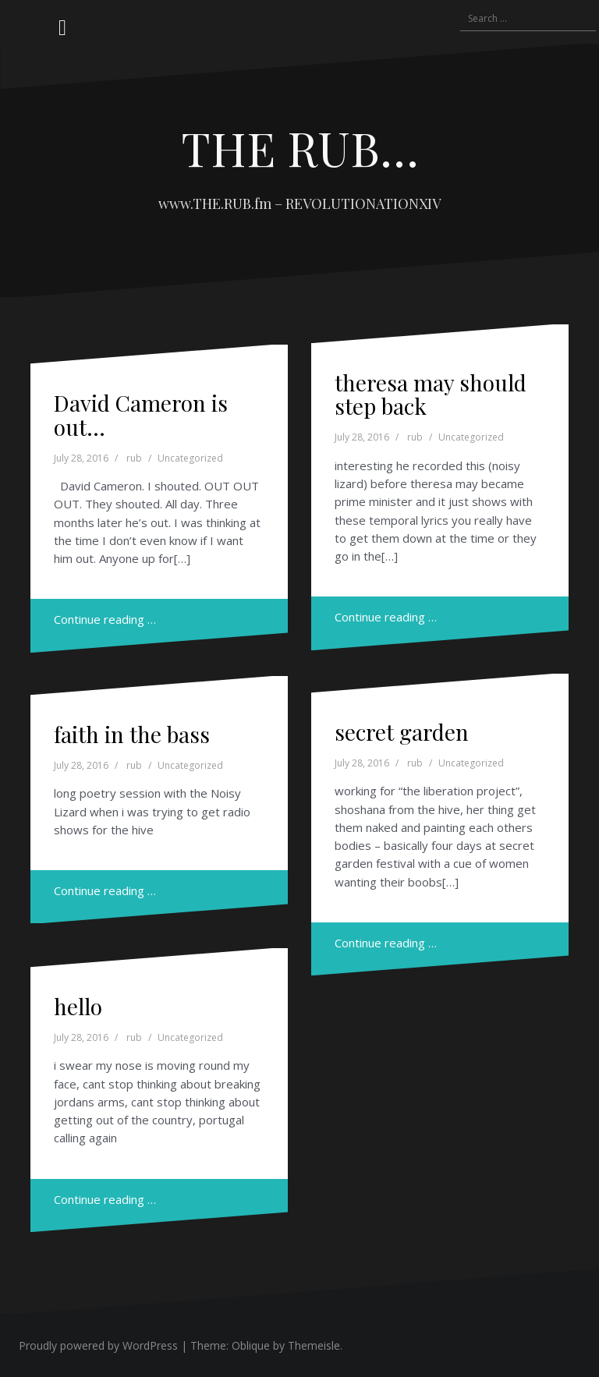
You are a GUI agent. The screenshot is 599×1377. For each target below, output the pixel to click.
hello (78, 1006)
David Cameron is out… (141, 414)
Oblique (251, 1345)
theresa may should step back (430, 394)
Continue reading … (105, 619)
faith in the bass (132, 734)
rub (134, 458)
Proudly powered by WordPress (98, 1345)
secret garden (402, 731)
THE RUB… (300, 147)
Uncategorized (190, 458)
